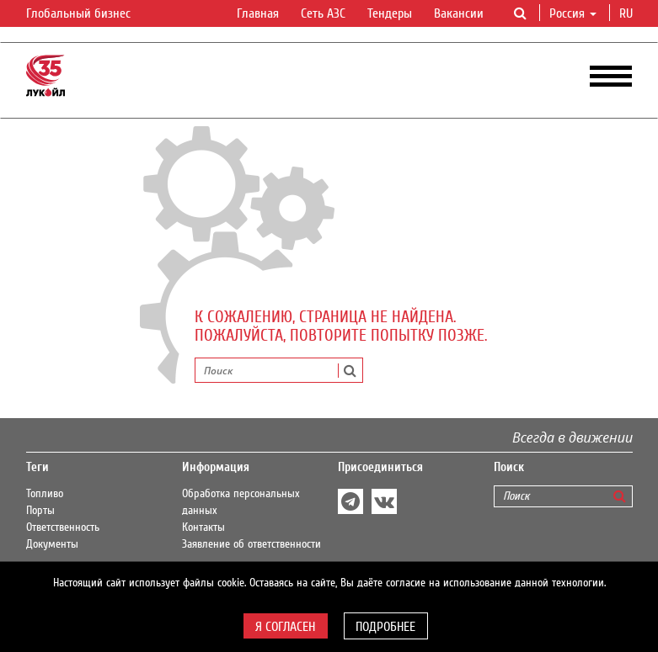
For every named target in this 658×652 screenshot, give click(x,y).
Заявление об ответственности (251, 544)
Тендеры (389, 13)
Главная (258, 13)
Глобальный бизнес (88, 14)
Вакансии (459, 13)
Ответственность (62, 527)
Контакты (203, 527)
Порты (40, 510)
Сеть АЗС (323, 13)
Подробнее (385, 626)
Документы (52, 544)
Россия (572, 13)
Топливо (44, 494)
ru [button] (627, 13)
